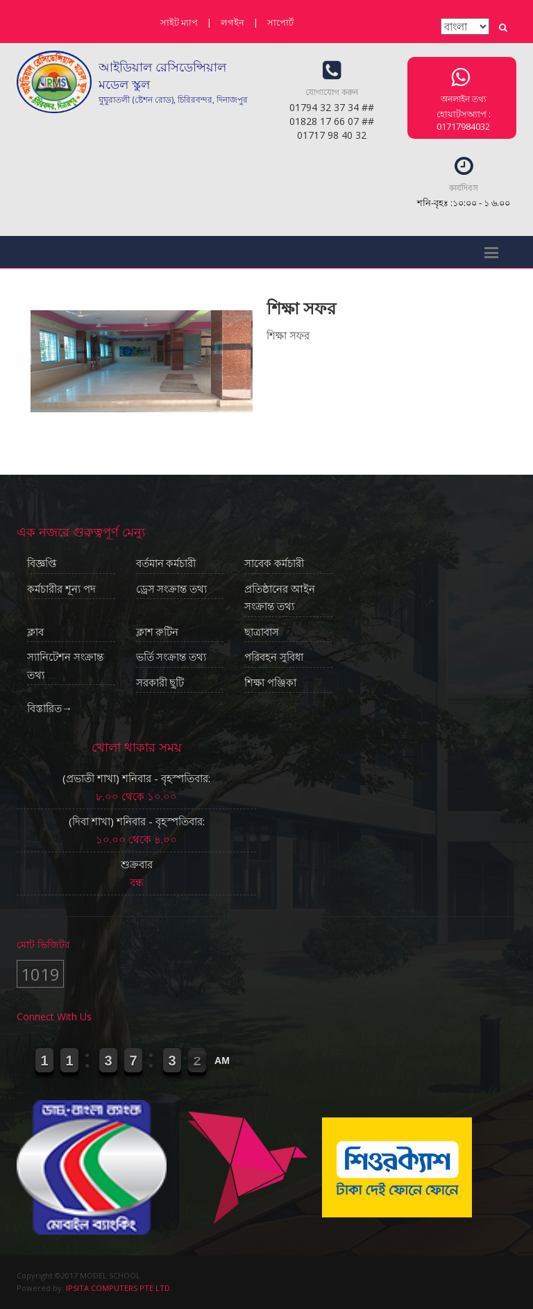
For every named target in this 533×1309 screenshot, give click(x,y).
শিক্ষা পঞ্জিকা (270, 683)
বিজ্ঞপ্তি (41, 563)
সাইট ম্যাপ (179, 22)
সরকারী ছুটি (160, 683)
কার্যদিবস (463, 188)
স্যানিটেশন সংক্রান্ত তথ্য (65, 666)
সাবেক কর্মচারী (274, 563)
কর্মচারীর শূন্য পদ (61, 589)
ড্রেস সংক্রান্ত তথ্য (172, 589)
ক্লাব (35, 632)
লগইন (232, 22)
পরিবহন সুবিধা (273, 657)
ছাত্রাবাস (261, 632)
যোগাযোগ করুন (331, 92)
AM (222, 1060)
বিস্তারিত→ (49, 708)
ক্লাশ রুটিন (157, 632)
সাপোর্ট (280, 22)
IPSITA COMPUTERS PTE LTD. (119, 1288)
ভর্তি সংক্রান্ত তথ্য (171, 657)
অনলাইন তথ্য (463, 99)
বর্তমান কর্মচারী (166, 563)
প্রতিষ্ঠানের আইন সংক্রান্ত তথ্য (279, 598)
